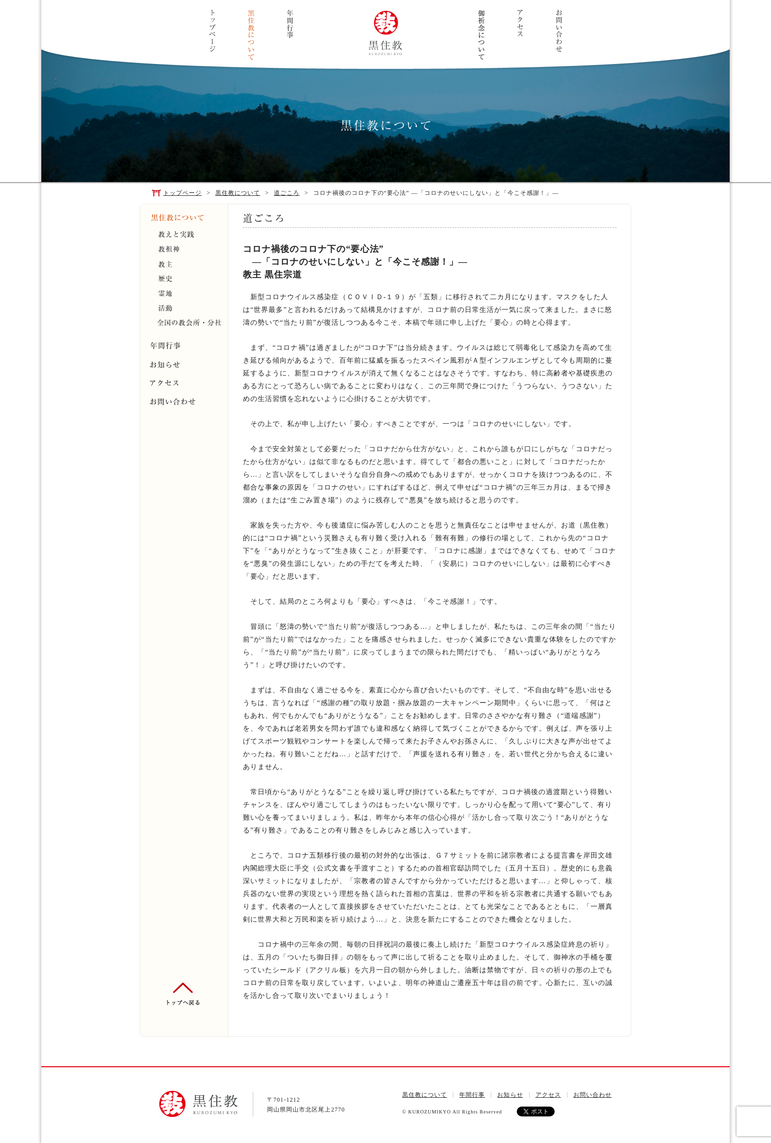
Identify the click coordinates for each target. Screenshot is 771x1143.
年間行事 (290, 24)
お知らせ (510, 1094)
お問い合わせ (559, 31)
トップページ (212, 31)
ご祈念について (481, 35)
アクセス (520, 23)
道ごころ (286, 192)
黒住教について (251, 35)
